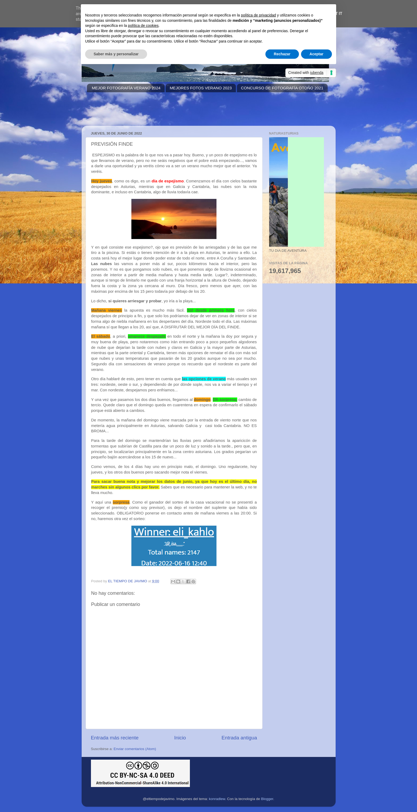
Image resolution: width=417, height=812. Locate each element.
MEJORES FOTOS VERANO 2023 (201, 88)
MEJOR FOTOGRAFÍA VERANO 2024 (126, 88)
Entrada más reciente (115, 737)
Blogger (267, 799)
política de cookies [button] (143, 25)
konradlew (217, 799)
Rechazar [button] (282, 54)
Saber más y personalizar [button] (116, 54)
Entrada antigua (239, 737)
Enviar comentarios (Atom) (135, 749)
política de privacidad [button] (258, 15)
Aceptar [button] (316, 54)
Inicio (180, 737)
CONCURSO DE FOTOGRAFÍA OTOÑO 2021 (282, 88)
